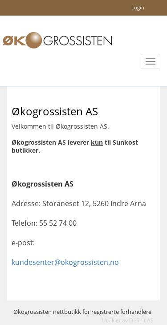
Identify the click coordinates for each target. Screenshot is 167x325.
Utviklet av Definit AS (128, 320)
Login (137, 7)
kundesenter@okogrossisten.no (65, 262)
